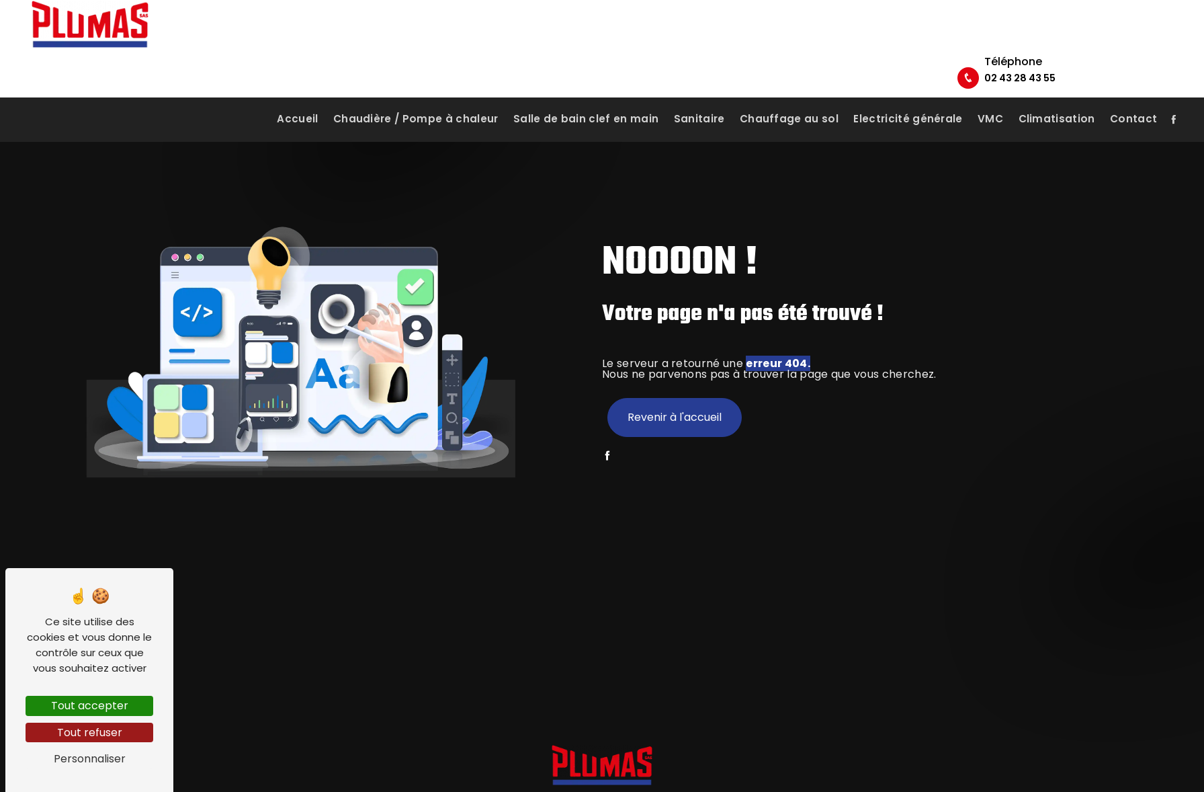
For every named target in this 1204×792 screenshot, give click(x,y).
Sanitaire (699, 90)
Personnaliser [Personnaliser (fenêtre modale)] (90, 758)
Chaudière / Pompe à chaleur (416, 90)
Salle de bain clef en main (585, 90)
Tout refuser (89, 732)
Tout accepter (89, 705)
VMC (990, 90)
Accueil (297, 90)
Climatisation (1057, 90)
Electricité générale (907, 90)
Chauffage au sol (789, 90)
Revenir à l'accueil (675, 417)
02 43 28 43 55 (1123, 39)
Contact (1133, 90)
